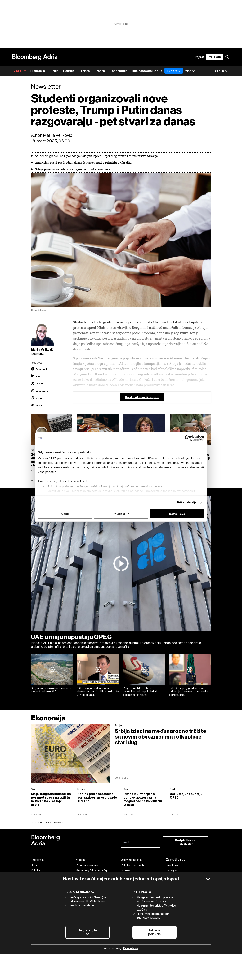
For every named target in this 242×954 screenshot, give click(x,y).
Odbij (65, 513)
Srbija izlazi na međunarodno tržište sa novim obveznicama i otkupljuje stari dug (160, 736)
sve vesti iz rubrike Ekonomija (47, 822)
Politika (69, 71)
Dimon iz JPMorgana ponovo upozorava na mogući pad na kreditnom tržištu (142, 799)
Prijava (199, 57)
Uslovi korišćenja (131, 859)
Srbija (118, 725)
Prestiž (100, 71)
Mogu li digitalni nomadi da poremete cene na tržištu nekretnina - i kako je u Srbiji (51, 799)
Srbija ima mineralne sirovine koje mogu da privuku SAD (51, 690)
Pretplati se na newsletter (185, 842)
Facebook (172, 865)
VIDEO (19, 71)
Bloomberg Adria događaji (91, 870)
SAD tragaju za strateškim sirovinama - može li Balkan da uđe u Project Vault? (98, 691)
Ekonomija (37, 71)
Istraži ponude (154, 932)
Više (190, 71)
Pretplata (214, 57)
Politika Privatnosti (132, 865)
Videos (80, 859)
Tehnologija (118, 71)
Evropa (81, 789)
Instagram (172, 870)
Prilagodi (121, 513)
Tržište (84, 71)
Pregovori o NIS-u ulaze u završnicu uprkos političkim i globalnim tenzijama (140, 691)
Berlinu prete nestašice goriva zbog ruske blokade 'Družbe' (97, 797)
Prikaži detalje (187, 502)
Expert (174, 71)
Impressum (127, 870)
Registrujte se (87, 932)
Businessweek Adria (147, 71)
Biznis (53, 71)
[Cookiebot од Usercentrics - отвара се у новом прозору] (187, 438)
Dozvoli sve (177, 513)
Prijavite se (130, 948)
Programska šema (87, 865)
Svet (33, 789)
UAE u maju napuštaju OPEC (71, 637)
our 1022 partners (56, 458)
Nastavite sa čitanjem (142, 397)
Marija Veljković (57, 135)
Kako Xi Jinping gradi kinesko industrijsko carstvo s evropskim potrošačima (188, 691)
